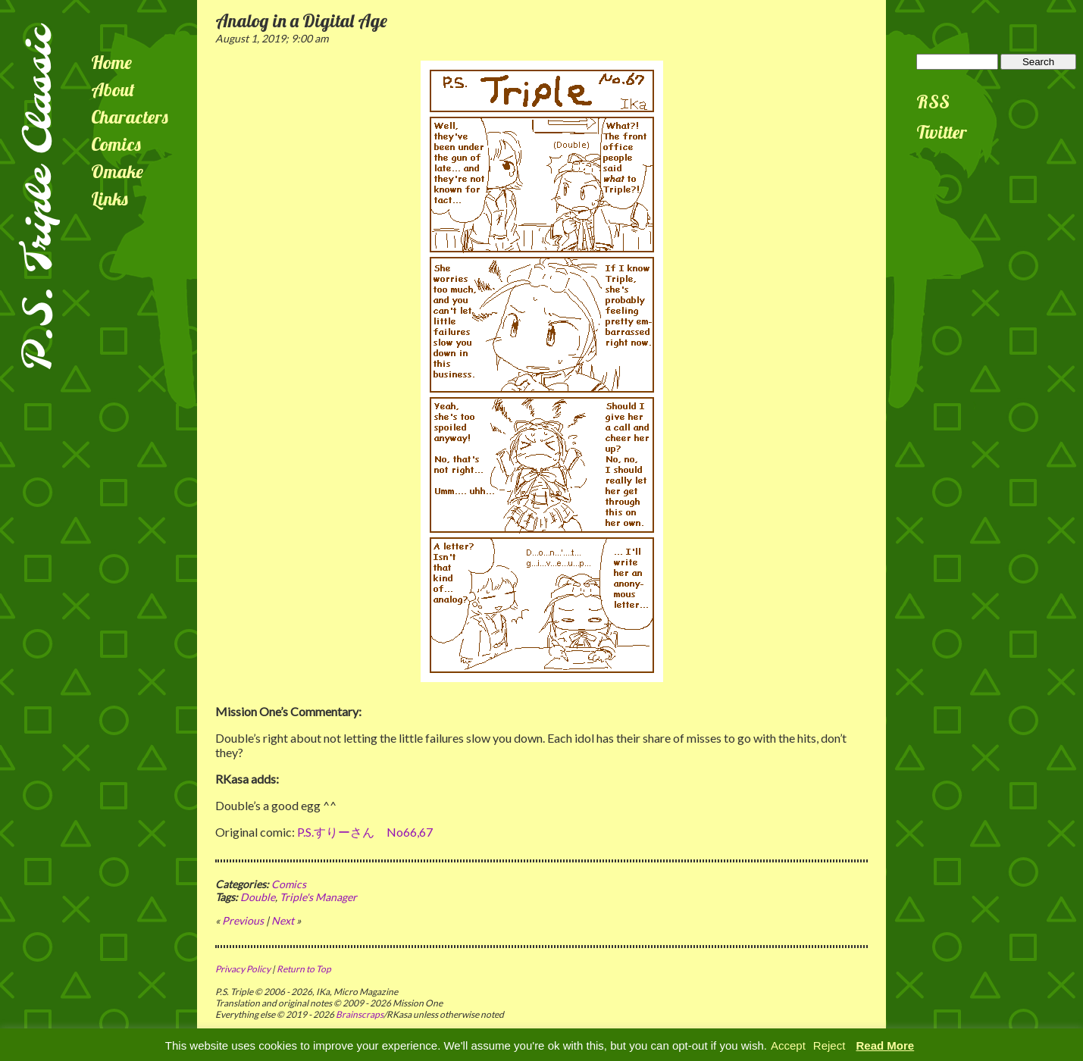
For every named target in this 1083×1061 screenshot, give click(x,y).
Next (282, 920)
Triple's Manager (318, 896)
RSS (933, 101)
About (113, 89)
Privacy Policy (243, 969)
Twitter (941, 131)
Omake (117, 171)
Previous (243, 920)
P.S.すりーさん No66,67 (365, 832)
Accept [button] (788, 1045)
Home (111, 62)
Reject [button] (829, 1045)
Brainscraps (359, 1014)
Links (109, 198)
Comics (116, 144)
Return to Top (304, 969)
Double (257, 896)
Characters (129, 116)
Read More (885, 1045)
